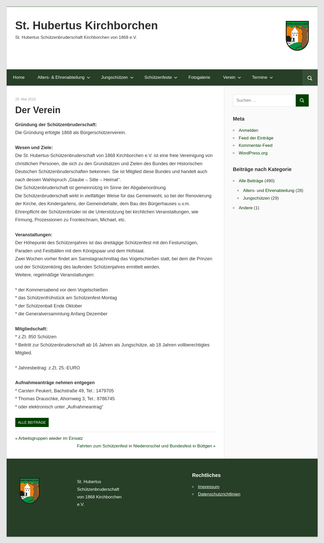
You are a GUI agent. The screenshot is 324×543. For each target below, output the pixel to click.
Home (18, 77)
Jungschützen (117, 77)
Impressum (208, 486)
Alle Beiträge (32, 422)
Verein (232, 77)
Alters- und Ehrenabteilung (268, 190)
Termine (262, 77)
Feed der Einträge (256, 138)
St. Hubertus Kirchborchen (86, 25)
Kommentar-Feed (256, 145)
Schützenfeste (161, 77)
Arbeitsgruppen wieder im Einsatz (50, 438)
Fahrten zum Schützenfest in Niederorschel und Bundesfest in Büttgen (144, 446)
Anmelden (248, 130)
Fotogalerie (199, 77)
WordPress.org (253, 153)
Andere (246, 207)
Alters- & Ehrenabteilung (63, 77)
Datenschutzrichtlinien (219, 494)
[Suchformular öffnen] (309, 77)
